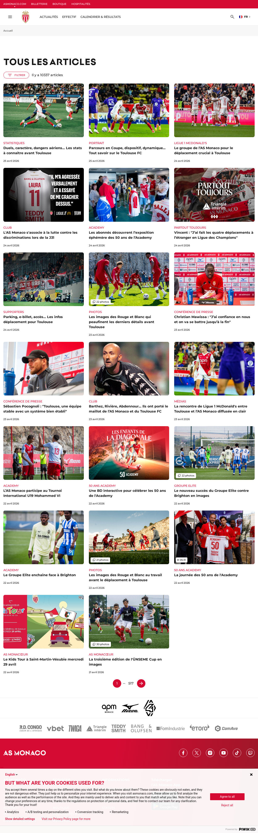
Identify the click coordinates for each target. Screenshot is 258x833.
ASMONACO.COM (14, 3)
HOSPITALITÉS (80, 3)
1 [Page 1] (117, 683)
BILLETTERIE (39, 3)
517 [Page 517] (131, 683)
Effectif (69, 17)
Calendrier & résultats (100, 17)
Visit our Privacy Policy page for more (66, 819)
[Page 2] (141, 683)
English (11, 774)
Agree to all (227, 796)
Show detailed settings (20, 819)
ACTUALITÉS (49, 17)
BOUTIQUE (59, 3)
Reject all (227, 805)
